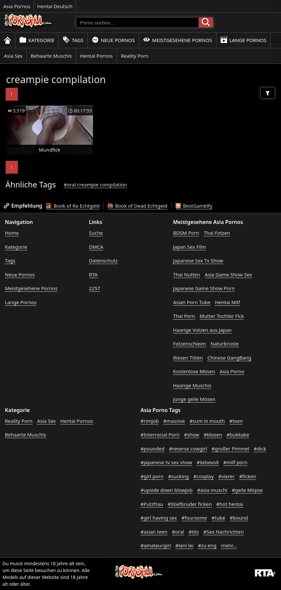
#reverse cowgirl (188, 448)
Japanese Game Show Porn (204, 288)
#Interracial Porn (160, 434)
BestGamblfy (194, 205)
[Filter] (267, 92)
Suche (96, 232)
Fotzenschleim (189, 343)
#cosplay (204, 476)
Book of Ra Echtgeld (73, 205)
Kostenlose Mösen (194, 371)
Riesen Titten (188, 357)
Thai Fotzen (217, 232)
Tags (73, 40)
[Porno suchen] (137, 22)
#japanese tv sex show (166, 462)
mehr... (229, 545)
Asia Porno (232, 371)
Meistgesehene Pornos (177, 40)
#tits (194, 531)
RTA (93, 274)
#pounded (152, 448)
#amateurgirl (156, 545)
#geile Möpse (247, 490)
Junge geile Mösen (194, 399)
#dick (260, 448)
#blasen (213, 434)
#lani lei (184, 545)
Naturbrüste (225, 343)
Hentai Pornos (96, 55)
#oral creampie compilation (95, 184)
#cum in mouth (207, 421)
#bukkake (237, 434)
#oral (178, 531)
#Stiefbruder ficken (190, 504)
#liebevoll (207, 462)
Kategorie (37, 40)
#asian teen (154, 531)
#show (191, 434)
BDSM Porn (186, 232)
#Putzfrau (152, 504)
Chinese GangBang (229, 357)
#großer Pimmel (230, 448)
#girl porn (152, 476)
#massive (174, 421)
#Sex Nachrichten (223, 531)
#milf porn (235, 462)
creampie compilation (56, 79)
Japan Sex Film (189, 246)
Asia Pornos (16, 6)
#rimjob (150, 421)
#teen (236, 421)
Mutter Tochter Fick (222, 316)
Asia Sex (13, 55)
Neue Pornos (113, 40)
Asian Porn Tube (191, 302)
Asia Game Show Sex (228, 274)
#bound (239, 517)
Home (12, 232)
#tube (218, 517)
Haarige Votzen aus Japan (202, 330)
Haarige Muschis (192, 385)
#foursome (194, 517)
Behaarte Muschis (51, 55)
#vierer (226, 476)
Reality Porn (135, 55)
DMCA (96, 246)
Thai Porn (184, 316)
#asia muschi (212, 490)
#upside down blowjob (167, 490)
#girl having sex (159, 517)
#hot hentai (229, 504)
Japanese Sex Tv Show (198, 260)
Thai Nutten (186, 274)
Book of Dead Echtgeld (137, 205)
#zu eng (207, 545)
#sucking (178, 476)
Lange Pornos (243, 40)
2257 (94, 288)
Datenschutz (103, 260)
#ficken (247, 476)
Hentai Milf (227, 302)
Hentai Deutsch (54, 6)
